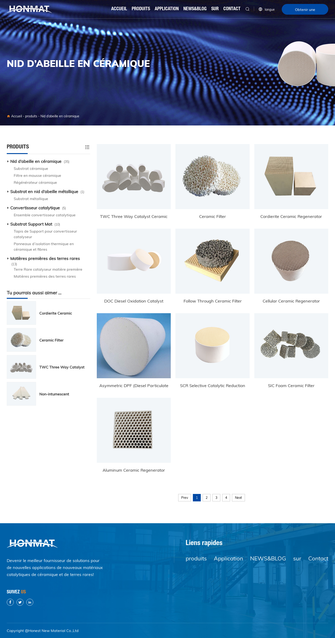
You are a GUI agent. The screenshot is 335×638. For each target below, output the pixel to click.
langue (266, 9)
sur (215, 9)
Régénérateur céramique (35, 182)
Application (167, 9)
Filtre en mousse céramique (37, 175)
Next (238, 498)
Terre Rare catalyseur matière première (48, 269)
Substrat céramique (31, 168)
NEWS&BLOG (195, 9)
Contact (232, 9)
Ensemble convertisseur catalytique (45, 215)
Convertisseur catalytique (38, 207)
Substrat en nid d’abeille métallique (47, 191)
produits (141, 9)
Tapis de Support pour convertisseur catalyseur (45, 234)
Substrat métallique (31, 198)
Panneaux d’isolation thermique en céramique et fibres (44, 246)
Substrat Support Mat (35, 224)
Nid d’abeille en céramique (59, 116)
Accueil (119, 9)
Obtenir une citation (305, 11)
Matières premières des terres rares (45, 261)
